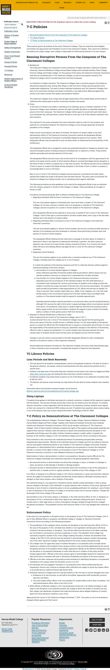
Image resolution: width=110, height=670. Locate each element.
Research (67, 2)
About (92, 2)
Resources (8, 75)
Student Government (12, 52)
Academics (46, 2)
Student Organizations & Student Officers (13, 80)
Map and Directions (39, 630)
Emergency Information (41, 623)
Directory (35, 628)
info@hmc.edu (7, 631)
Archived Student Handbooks (10, 86)
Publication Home (11, 31)
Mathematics (64, 637)
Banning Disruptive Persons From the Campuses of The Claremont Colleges (58, 35)
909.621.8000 (7, 629)
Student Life (80, 2)
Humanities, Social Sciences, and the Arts (67, 634)
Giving (61, 8)
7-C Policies (8, 70)
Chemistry (63, 625)
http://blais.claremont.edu (40, 374)
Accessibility (36, 635)
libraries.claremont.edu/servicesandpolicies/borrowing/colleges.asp (53, 391)
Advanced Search (10, 27)
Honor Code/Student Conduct (12, 57)
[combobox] (88, 17)
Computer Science (66, 628)
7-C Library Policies (37, 38)
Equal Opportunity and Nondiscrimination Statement (40, 640)
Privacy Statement (39, 633)
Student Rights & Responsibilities (10, 43)
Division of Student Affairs (11, 36)
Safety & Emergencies (12, 48)
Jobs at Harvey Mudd (40, 625)
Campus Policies (10, 62)
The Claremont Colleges (67, 664)
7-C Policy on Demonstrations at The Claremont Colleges (51, 41)
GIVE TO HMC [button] (97, 620)
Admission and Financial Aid (27, 2)
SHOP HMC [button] (97, 625)
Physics (62, 640)
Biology (62, 623)
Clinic (57, 2)
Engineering (63, 630)
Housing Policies (10, 66)
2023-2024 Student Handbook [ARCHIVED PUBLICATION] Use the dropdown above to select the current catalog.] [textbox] (89, 18)
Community (103, 2)
